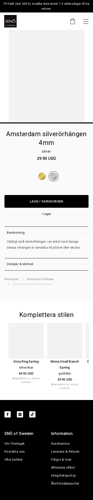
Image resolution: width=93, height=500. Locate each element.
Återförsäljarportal (65, 483)
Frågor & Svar (61, 459)
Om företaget (14, 443)
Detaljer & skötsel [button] (46, 264)
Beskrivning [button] (46, 232)
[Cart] (70, 21)
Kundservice (60, 443)
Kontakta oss (14, 451)
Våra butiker (13, 459)
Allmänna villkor (63, 467)
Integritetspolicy (63, 475)
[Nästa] (86, 21)
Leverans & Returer (65, 451)
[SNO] (10, 21)
